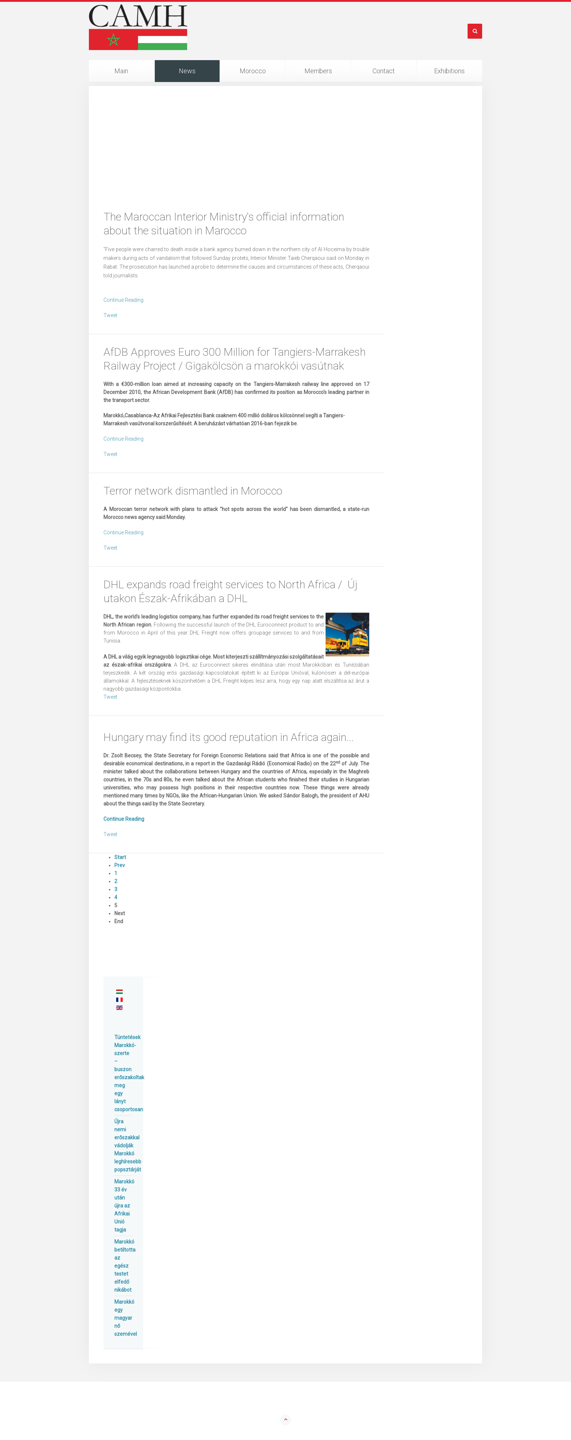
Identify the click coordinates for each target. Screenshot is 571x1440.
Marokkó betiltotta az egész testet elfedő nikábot (124, 1266)
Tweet (110, 315)
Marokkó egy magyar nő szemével (125, 1318)
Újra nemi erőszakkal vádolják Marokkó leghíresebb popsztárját (127, 1145)
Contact (384, 71)
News (187, 71)
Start (120, 857)
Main (121, 71)
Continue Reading (123, 300)
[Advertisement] (285, 155)
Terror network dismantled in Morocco (192, 490)
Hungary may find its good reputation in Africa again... (228, 737)
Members (318, 71)
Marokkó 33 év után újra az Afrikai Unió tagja (124, 1206)
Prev (119, 865)
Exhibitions (449, 71)
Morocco (253, 71)
